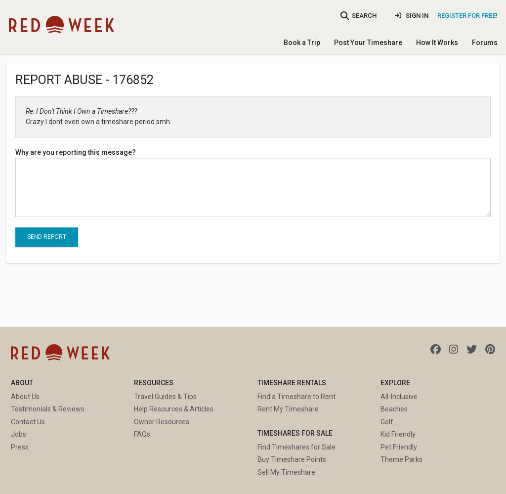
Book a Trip (302, 42)
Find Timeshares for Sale (296, 447)
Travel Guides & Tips (165, 397)
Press (20, 447)
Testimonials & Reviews (47, 409)
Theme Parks (401, 459)
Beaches (394, 409)
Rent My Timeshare (288, 409)
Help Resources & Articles (173, 409)
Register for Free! (467, 15)
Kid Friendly (398, 434)
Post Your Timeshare (368, 42)
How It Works (437, 42)
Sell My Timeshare (286, 472)
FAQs (142, 434)
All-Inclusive (399, 397)
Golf (386, 422)
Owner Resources (161, 422)
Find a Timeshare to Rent (296, 397)
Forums (485, 42)
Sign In (411, 15)
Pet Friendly (398, 447)
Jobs (18, 434)
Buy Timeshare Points (291, 459)
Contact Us (28, 422)
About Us (25, 397)
